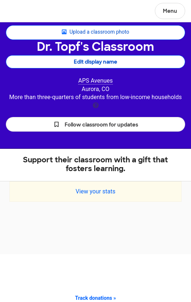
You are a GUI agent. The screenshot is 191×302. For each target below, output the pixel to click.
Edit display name (95, 61)
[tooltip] (96, 104)
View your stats (95, 191)
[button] (95, 124)
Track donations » (95, 298)
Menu (170, 11)
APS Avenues (95, 80)
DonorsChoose (23, 12)
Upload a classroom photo (95, 32)
